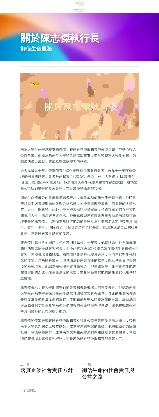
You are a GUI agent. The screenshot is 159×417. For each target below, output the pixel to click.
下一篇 (86, 364)
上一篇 (25, 364)
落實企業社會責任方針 (46, 370)
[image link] (79, 6)
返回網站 (28, 391)
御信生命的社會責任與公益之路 (108, 373)
